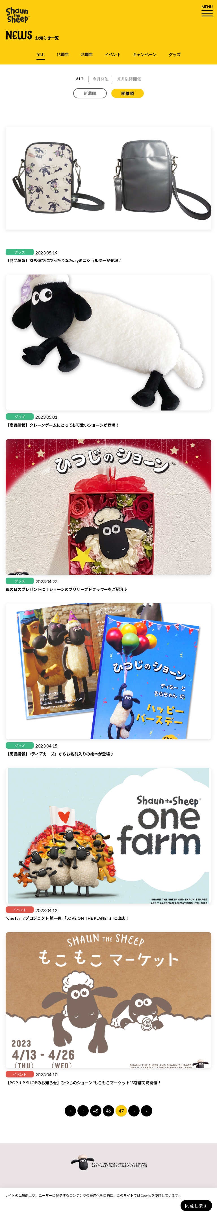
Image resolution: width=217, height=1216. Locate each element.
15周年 (63, 55)
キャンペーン (145, 55)
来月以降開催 (129, 79)
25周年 (87, 55)
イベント (113, 55)
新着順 (90, 93)
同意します (196, 1205)
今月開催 (100, 79)
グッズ (175, 55)
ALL (40, 55)
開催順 (127, 93)
